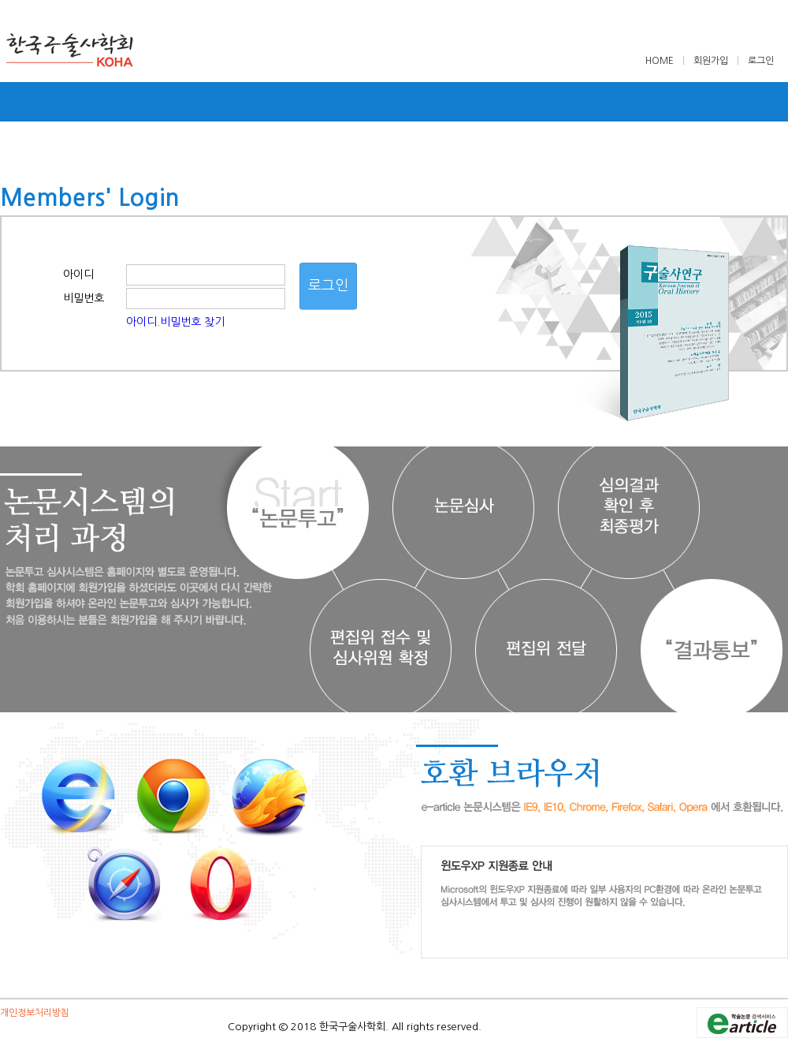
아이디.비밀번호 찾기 (175, 321)
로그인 (761, 60)
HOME (660, 60)
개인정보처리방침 (34, 1013)
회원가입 (710, 60)
